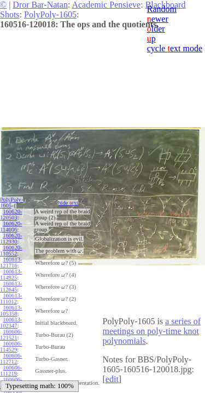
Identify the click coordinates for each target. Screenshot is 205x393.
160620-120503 (11, 215)
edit (112, 379)
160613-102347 (11, 323)
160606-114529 (11, 347)
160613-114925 (11, 275)
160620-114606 (11, 227)
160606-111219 (11, 371)
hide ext (68, 203)
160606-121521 (11, 335)
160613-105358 (11, 311)
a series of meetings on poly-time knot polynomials (152, 331)
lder (156, 28)
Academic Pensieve (106, 4)
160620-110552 (11, 251)
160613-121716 (11, 263)
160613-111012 (11, 299)
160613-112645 (11, 287)
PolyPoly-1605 (50, 14)
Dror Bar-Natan (40, 4)
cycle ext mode (174, 48)
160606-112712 (11, 359)
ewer (157, 18)
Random (162, 9)
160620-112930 (11, 239)
